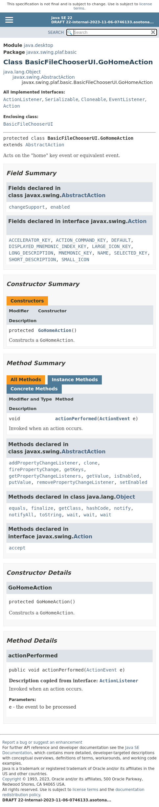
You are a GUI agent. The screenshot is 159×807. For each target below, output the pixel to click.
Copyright (11, 779)
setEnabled (133, 482)
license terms (85, 789)
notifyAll (21, 514)
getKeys (74, 469)
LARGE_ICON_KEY (111, 246)
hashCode (97, 508)
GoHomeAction (54, 330)
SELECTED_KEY (130, 253)
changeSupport (27, 207)
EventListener (127, 99)
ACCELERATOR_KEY (29, 240)
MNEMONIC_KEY (75, 253)
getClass (70, 508)
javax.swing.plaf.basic (51, 52)
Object (125, 497)
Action (11, 106)
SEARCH (56, 32)
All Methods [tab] (26, 379)
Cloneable (93, 99)
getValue (97, 476)
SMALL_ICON (75, 259)
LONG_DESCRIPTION (31, 253)
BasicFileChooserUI (28, 124)
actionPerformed (76, 418)
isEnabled (126, 476)
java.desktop (38, 45)
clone (91, 463)
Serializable (61, 99)
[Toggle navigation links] (8, 20)
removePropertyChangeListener (75, 482)
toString (50, 514)
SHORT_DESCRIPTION (32, 259)
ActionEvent (115, 418)
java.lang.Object (22, 71)
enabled (60, 207)
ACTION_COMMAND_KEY (81, 240)
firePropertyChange (34, 469)
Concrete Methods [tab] (34, 388)
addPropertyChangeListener (43, 463)
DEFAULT (121, 240)
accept (17, 547)
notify (122, 508)
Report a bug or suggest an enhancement (42, 742)
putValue (20, 482)
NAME (103, 253)
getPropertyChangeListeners (45, 476)
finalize (42, 508)
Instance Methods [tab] (75, 379)
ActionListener (22, 99)
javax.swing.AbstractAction (43, 77)
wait (72, 514)
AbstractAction (44, 144)
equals (17, 508)
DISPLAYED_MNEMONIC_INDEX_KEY (47, 246)
